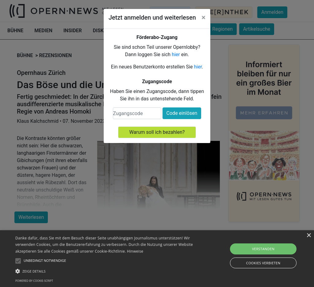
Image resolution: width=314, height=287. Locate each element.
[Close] (203, 17)
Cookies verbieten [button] (263, 263)
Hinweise (135, 251)
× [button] (308, 235)
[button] (107, 271)
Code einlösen (182, 113)
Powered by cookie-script (34, 281)
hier (176, 54)
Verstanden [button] (263, 248)
